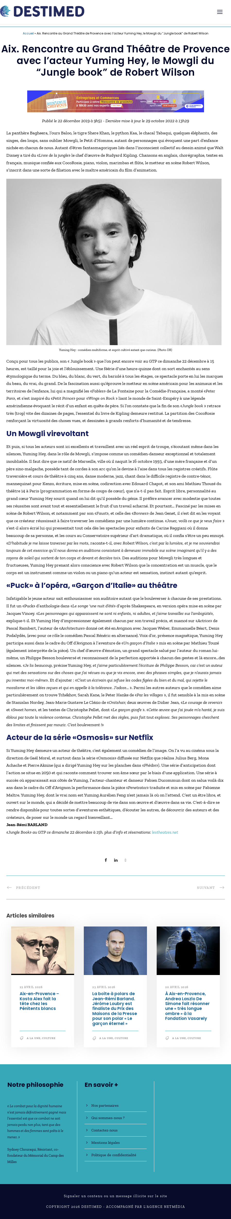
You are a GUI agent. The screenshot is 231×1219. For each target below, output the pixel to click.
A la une (34, 1038)
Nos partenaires (105, 1105)
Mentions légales (105, 1142)
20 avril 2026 (176, 987)
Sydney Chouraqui (21, 1149)
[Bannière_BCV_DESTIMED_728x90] (115, 101)
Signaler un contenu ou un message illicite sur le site (115, 1196)
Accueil (28, 33)
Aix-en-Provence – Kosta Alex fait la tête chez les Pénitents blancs (39, 1001)
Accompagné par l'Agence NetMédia (145, 1207)
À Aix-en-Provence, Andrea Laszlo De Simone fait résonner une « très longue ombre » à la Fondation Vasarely (187, 1006)
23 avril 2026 (31, 987)
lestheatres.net (165, 832)
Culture (49, 1038)
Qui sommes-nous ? (108, 1117)
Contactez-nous (104, 1130)
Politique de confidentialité (113, 1155)
